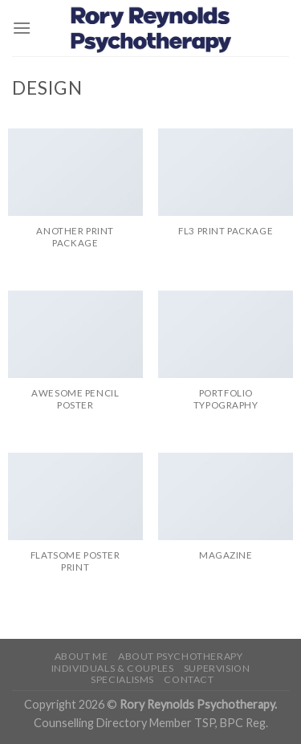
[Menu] (21, 27)
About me (81, 656)
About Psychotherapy (180, 656)
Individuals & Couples (112, 668)
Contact (189, 679)
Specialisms (122, 679)
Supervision (217, 668)
